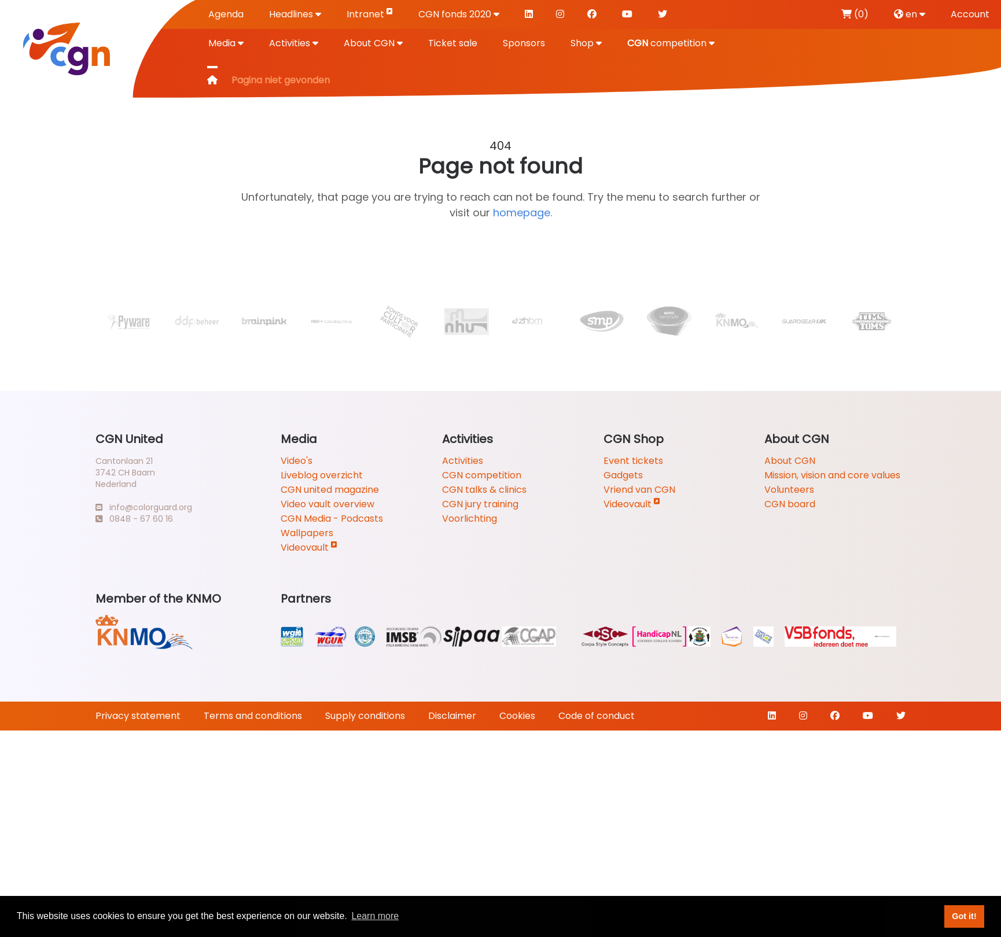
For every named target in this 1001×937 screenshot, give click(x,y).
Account (970, 14)
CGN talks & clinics (484, 489)
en (909, 14)
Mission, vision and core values (832, 475)
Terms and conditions (253, 715)
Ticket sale (452, 43)
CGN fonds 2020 (458, 14)
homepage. (522, 212)
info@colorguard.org (143, 507)
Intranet (370, 13)
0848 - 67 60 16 (134, 519)
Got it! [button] (964, 916)
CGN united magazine (330, 489)
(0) (854, 14)
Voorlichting (469, 518)
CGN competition (481, 475)
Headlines (295, 14)
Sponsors (524, 43)
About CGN (373, 43)
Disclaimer (452, 715)
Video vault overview (327, 504)
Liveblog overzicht (322, 475)
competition (671, 43)
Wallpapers (307, 533)
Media (226, 43)
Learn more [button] (375, 916)
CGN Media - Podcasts (332, 518)
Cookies (517, 715)
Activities (293, 43)
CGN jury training (480, 504)
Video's (296, 460)
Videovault (309, 547)
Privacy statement (138, 715)
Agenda (226, 14)
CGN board (789, 504)
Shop (586, 43)
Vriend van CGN (639, 489)
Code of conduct (596, 715)
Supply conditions (365, 715)
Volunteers (789, 489)
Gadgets (623, 475)
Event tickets (633, 460)
